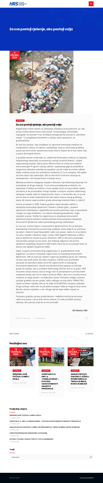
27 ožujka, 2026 (73, 352)
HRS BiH (26, 318)
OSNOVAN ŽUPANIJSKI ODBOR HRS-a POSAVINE (28, 433)
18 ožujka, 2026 (14, 435)
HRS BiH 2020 (14, 478)
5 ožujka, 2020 (14, 55)
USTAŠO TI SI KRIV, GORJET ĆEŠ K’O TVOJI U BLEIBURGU (31, 439)
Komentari (40, 318)
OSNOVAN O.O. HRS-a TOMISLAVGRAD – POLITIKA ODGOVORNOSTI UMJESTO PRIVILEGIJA (50, 381)
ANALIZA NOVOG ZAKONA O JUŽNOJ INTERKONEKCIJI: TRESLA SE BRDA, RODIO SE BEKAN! (80, 379)
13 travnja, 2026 (44, 352)
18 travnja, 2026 (15, 352)
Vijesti (20, 120)
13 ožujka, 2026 (14, 441)
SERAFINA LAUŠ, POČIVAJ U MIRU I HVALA (21, 376)
